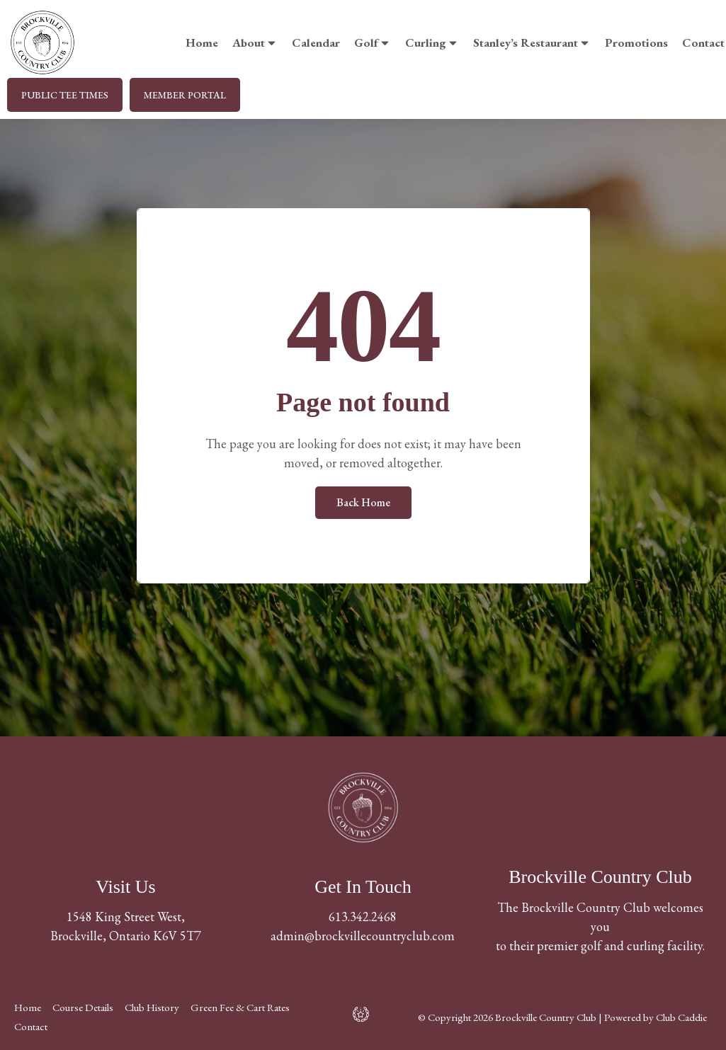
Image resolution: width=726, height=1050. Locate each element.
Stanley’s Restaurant (532, 42)
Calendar (316, 42)
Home (202, 42)
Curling (432, 42)
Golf (372, 42)
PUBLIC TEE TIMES (64, 95)
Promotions (636, 42)
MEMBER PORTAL (185, 95)
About (255, 42)
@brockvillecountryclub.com (380, 936)
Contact (703, 42)
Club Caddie (681, 1017)
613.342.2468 (363, 916)
